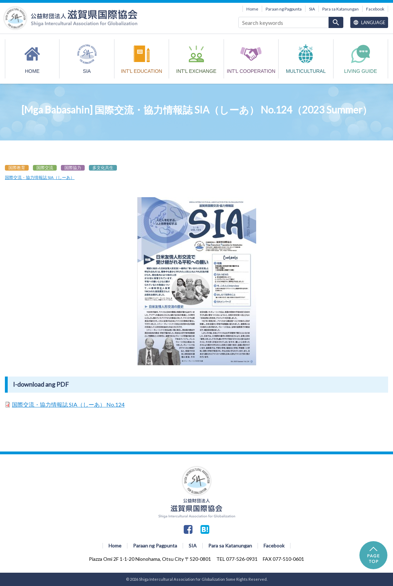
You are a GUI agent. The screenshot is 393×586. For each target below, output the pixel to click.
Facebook (375, 9)
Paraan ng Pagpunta (284, 9)
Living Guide (360, 71)
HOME (32, 71)
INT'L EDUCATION (141, 71)
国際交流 (44, 167)
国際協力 (72, 167)
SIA (312, 9)
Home (252, 9)
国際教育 (16, 167)
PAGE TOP (373, 555)
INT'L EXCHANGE (196, 71)
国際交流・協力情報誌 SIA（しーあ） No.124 (68, 404)
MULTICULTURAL (306, 71)
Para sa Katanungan (340, 9)
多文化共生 (102, 167)
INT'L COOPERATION (251, 71)
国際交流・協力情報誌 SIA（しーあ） (40, 177)
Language (369, 22)
